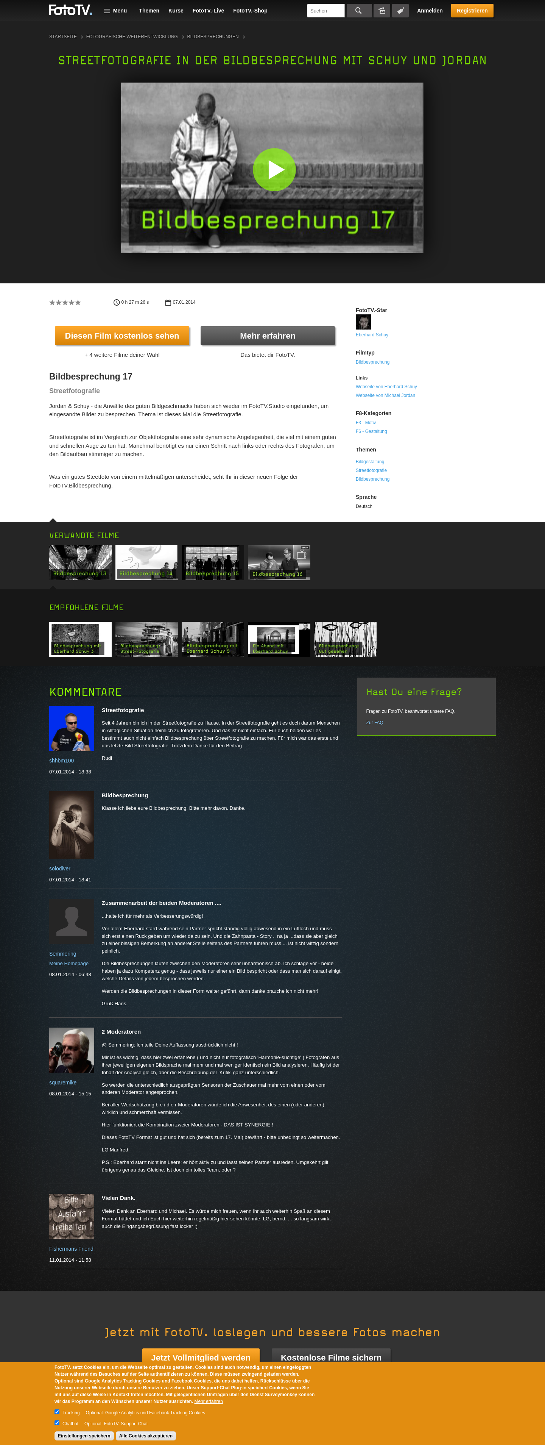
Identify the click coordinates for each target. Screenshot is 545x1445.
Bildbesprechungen (213, 36)
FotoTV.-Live (208, 11)
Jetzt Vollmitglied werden (201, 1357)
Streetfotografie (371, 470)
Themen (149, 11)
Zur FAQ (374, 722)
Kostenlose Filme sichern (331, 1357)
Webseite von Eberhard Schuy (386, 386)
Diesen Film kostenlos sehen (122, 336)
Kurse (176, 11)
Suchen (359, 10)
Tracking (71, 1412)
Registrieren (472, 11)
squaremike (62, 1082)
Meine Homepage (69, 963)
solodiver (59, 868)
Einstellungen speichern (84, 1436)
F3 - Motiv (366, 422)
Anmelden (430, 11)
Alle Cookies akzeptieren (146, 1436)
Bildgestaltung (370, 461)
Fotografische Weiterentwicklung (132, 36)
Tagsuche (400, 10)
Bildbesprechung (372, 362)
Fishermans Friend (71, 1249)
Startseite (63, 36)
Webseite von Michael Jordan (385, 395)
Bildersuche (382, 10)
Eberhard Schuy (372, 334)
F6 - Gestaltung (371, 431)
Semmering (62, 954)
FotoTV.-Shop (250, 11)
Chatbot (70, 1423)
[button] (274, 169)
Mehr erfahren (268, 336)
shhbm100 (61, 761)
